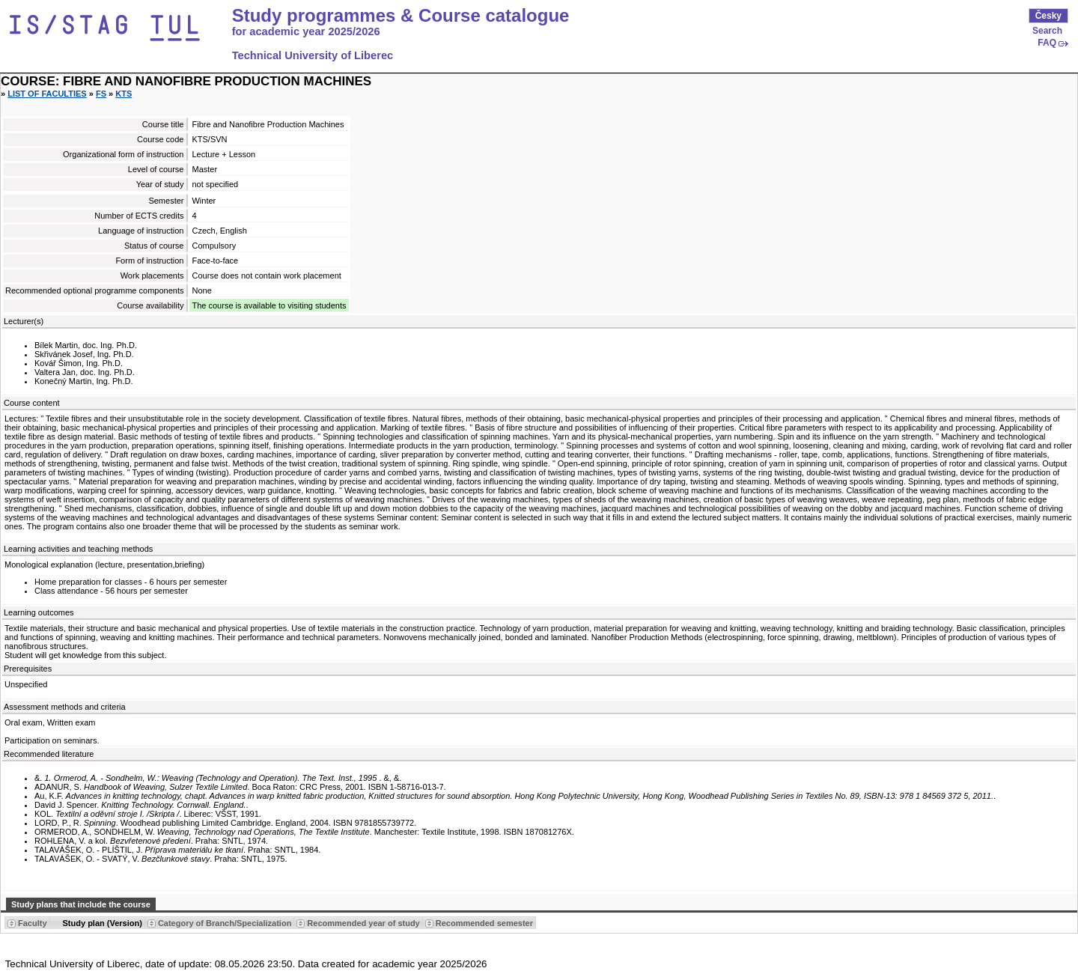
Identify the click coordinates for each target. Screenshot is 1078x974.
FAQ (1047, 42)
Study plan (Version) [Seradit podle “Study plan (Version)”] (102, 923)
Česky (1048, 15)
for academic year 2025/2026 (306, 31)
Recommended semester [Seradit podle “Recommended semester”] (484, 923)
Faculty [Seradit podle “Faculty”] (32, 923)
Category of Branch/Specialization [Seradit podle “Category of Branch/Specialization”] (224, 923)
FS (101, 93)
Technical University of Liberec (313, 55)
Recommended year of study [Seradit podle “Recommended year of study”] (363, 923)
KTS (123, 93)
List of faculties (47, 93)
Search (1047, 30)
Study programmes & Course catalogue (401, 16)
